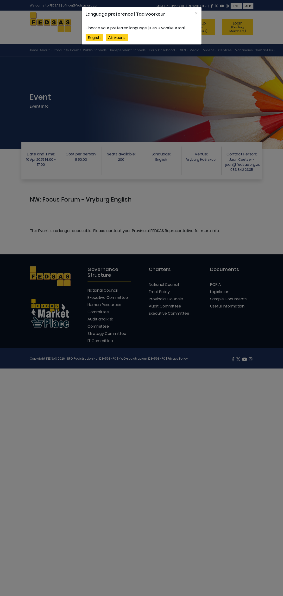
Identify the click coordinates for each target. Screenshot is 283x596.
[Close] (196, 13)
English (94, 37)
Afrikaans (117, 37)
